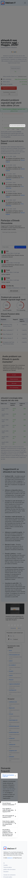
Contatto (6, 865)
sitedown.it (9, 858)
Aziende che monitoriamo (9, 875)
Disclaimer (6, 871)
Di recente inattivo (8, 877)
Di (4, 863)
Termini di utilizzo (8, 867)
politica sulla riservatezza (9, 869)
